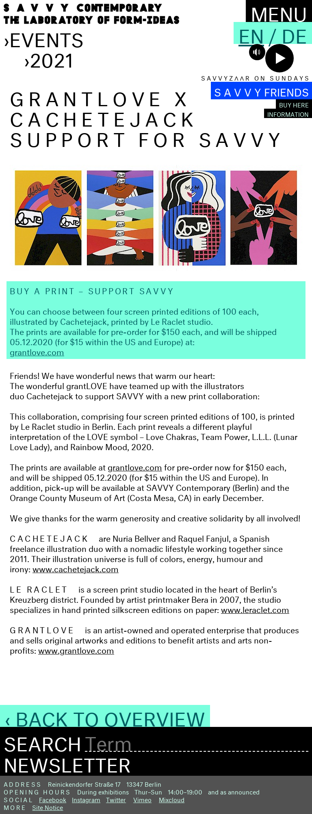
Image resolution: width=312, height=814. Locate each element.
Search (42, 741)
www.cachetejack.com (75, 567)
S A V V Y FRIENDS (261, 90)
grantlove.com (37, 350)
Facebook (52, 798)
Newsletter (67, 762)
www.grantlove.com (76, 649)
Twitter (116, 798)
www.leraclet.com (255, 608)
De (294, 33)
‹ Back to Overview (105, 716)
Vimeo (142, 798)
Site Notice (47, 806)
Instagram (86, 798)
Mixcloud (171, 798)
